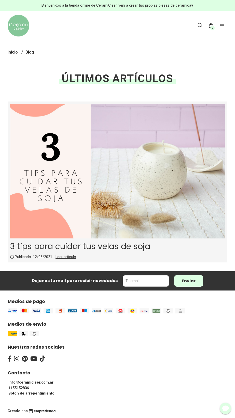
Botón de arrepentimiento (31, 393)
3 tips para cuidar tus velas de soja (80, 246)
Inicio (13, 52)
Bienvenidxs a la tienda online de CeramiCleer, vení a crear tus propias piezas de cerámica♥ (117, 5)
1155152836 (18, 388)
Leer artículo (66, 257)
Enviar (189, 281)
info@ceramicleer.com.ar (30, 382)
